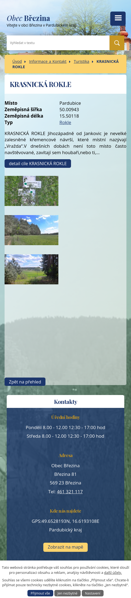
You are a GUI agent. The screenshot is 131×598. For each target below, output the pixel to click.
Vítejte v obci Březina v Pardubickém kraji (54, 21)
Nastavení (92, 593)
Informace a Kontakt (47, 61)
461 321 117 (70, 491)
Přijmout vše (40, 593)
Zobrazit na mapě (65, 547)
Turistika (81, 61)
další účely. (113, 572)
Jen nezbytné (67, 593)
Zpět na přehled (25, 382)
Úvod (17, 61)
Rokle (65, 122)
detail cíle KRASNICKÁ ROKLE (38, 163)
